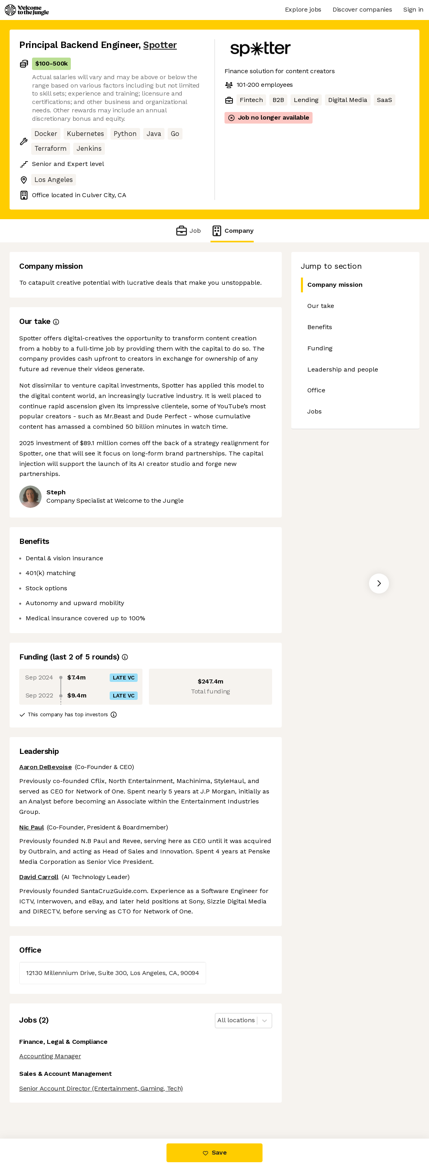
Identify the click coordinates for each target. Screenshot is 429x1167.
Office (316, 390)
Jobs (314, 411)
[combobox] (218, 1020)
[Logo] (27, 10)
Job (187, 230)
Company (232, 230)
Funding (320, 348)
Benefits (319, 327)
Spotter (160, 45)
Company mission (334, 284)
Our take (320, 306)
